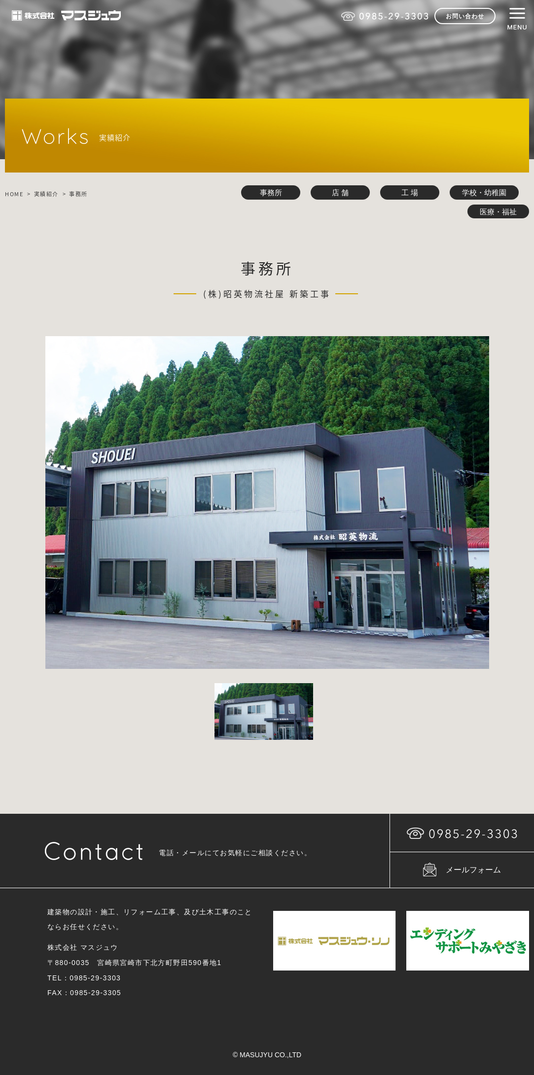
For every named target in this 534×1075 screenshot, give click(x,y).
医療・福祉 (498, 212)
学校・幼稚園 (484, 192)
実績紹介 (46, 194)
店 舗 (340, 192)
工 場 (409, 192)
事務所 (271, 192)
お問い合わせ (465, 16)
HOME (14, 194)
